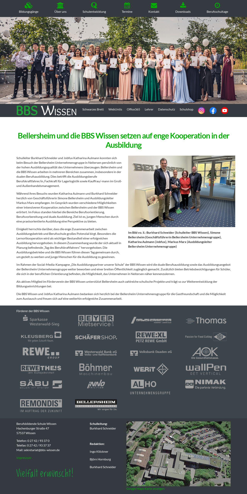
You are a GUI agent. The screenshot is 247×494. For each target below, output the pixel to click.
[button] (18, 60)
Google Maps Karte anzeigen (145, 488)
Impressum (23, 457)
